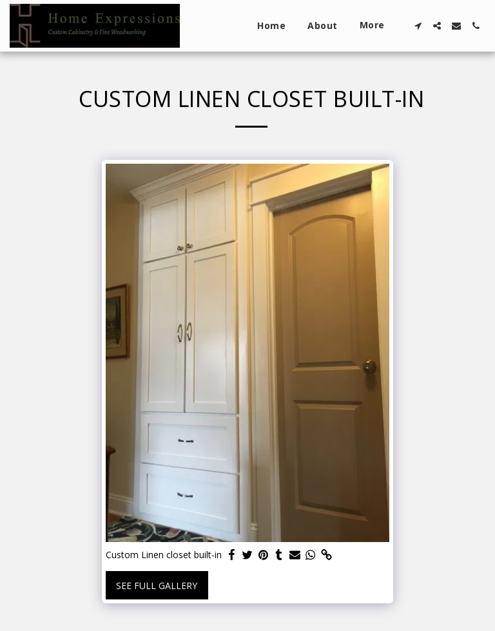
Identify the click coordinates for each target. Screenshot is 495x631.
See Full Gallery (156, 585)
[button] (418, 25)
